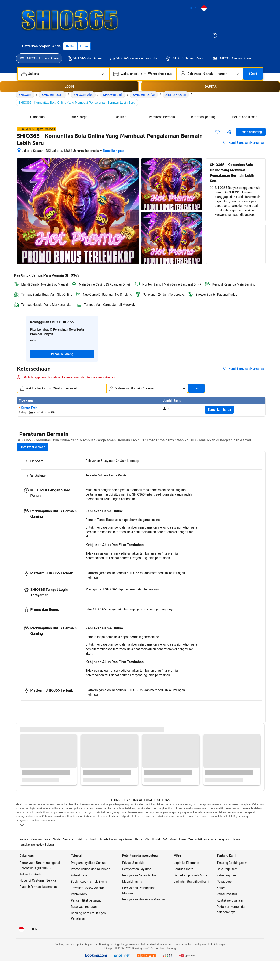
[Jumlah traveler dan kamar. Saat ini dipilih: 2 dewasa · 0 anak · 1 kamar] (209, 74)
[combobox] (64, 74)
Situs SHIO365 (175, 94)
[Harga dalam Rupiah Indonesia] (193, 8)
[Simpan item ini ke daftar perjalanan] (217, 132)
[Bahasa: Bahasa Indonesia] (204, 8)
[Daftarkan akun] (70, 46)
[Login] (84, 46)
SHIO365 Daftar (144, 94)
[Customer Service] (214, 35)
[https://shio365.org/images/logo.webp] (164, 19)
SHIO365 (25, 94)
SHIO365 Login (52, 94)
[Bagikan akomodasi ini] (229, 132)
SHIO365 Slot (83, 94)
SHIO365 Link (112, 94)
